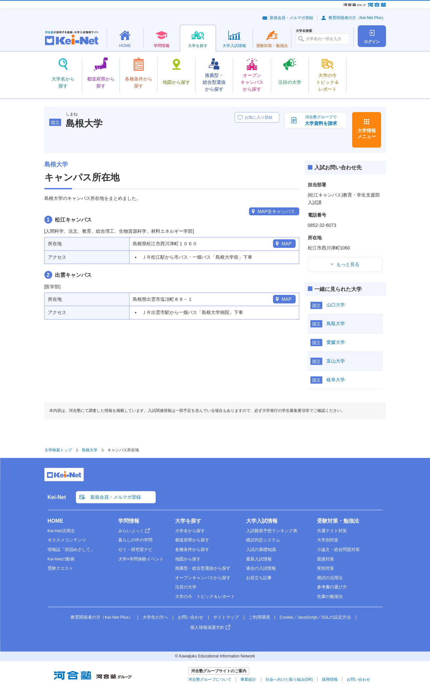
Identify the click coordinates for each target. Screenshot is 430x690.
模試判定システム (263, 539)
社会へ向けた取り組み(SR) (289, 679)
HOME (55, 521)
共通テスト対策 (332, 530)
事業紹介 (248, 679)
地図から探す (188, 559)
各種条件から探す (192, 549)
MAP (286, 243)
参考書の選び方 (332, 586)
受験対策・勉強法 (338, 521)
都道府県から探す (192, 539)
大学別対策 (327, 539)
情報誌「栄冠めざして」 (71, 549)
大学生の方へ (155, 617)
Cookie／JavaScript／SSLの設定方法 (315, 617)
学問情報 (128, 521)
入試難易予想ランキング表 (271, 530)
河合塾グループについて (210, 679)
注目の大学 (185, 586)
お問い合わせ (190, 617)
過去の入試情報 (261, 568)
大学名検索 (304, 31)
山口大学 (336, 304)
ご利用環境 (259, 617)
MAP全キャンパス (276, 211)
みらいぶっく (131, 530)
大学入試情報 (262, 521)
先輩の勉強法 (330, 596)
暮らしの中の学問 (135, 539)
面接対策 (325, 559)
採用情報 (330, 679)
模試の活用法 (330, 577)
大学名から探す (190, 530)
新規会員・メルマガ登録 (291, 17)
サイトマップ (226, 617)
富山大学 (336, 361)
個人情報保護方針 (207, 627)
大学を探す (188, 521)
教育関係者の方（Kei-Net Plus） (357, 17)
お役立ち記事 (259, 577)
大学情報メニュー (366, 133)
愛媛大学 (336, 342)
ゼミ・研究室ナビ (135, 549)
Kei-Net (57, 497)
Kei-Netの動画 (61, 559)
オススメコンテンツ (67, 539)
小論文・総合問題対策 (338, 549)
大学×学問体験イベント (141, 559)
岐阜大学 (336, 379)
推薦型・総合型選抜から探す (203, 568)
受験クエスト (60, 568)
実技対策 (325, 568)
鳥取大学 (336, 323)
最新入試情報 (259, 559)
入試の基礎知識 (261, 549)
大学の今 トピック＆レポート (205, 596)
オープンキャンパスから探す (203, 577)
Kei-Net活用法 (61, 530)
